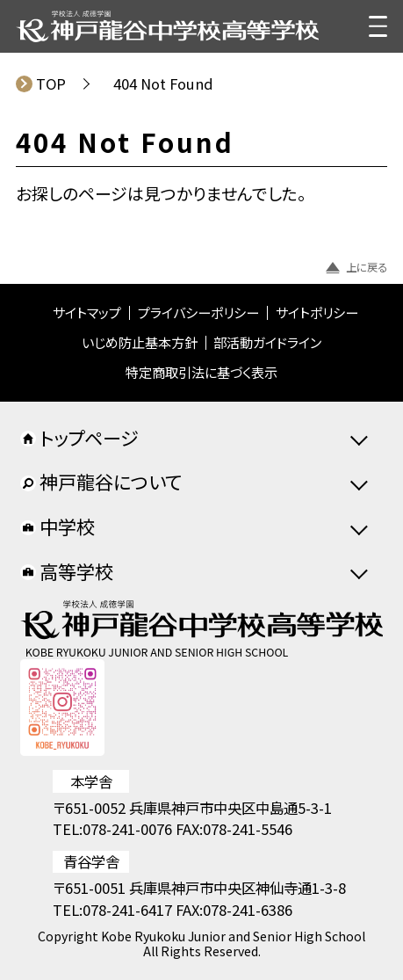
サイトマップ (87, 312)
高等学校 (66, 570)
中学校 (57, 526)
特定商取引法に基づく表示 (201, 372)
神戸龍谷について (101, 481)
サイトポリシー (317, 312)
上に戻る (356, 267)
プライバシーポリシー (198, 312)
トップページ (79, 437)
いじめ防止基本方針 (140, 342)
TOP (51, 84)
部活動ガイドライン (267, 342)
